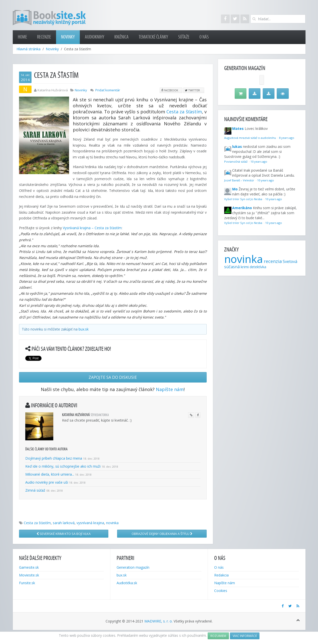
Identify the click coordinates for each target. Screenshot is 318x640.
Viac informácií (245, 636)
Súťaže (183, 37)
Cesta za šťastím (184, 112)
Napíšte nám (170, 389)
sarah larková (64, 522)
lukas (237, 146)
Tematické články (153, 37)
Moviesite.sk (29, 575)
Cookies (220, 590)
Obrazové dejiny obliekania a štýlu (162, 533)
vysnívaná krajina (90, 522)
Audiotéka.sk (127, 582)
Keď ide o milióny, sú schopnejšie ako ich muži (63, 466)
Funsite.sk (27, 582)
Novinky (68, 37)
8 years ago (286, 138)
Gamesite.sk (29, 567)
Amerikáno (242, 207)
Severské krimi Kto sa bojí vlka (64, 533)
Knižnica (121, 37)
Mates (238, 128)
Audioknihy (94, 37)
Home (22, 37)
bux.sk (84, 329)
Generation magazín (133, 567)
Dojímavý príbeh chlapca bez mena (53, 458)
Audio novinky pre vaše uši (47, 482)
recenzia (273, 261)
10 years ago (258, 161)
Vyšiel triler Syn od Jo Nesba (243, 199)
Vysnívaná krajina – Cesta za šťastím (92, 227)
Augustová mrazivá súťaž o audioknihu (250, 138)
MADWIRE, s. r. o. (158, 621)
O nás (204, 37)
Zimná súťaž (35, 490)
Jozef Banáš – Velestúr (239, 180)
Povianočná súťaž (236, 161)
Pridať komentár (107, 90)
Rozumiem (218, 636)
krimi (245, 266)
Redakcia (221, 575)
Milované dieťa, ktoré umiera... (49, 474)
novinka (112, 522)
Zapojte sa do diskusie (113, 377)
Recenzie (44, 37)
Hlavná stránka (29, 49)
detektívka (258, 266)
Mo (235, 189)
